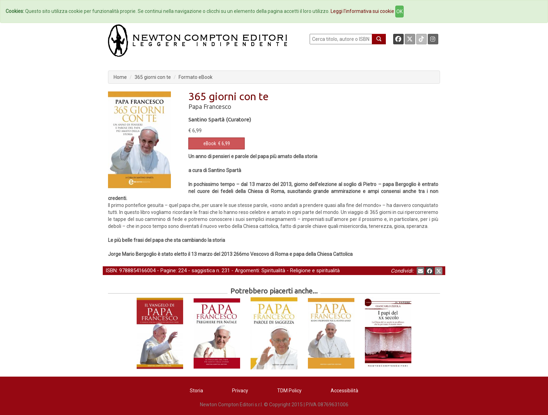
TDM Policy (289, 390)
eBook (209, 143)
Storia (196, 390)
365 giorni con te (153, 77)
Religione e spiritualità (315, 270)
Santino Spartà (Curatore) (219, 120)
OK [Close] (399, 11)
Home (120, 77)
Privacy (240, 390)
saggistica (203, 270)
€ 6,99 (216, 143)
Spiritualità (273, 270)
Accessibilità (344, 390)
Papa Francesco (209, 106)
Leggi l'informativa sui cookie (362, 11)
